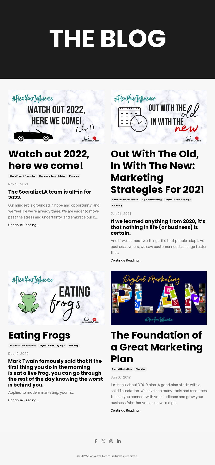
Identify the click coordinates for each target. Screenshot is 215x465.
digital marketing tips (178, 200)
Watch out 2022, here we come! (49, 160)
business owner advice (52, 176)
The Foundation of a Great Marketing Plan (157, 347)
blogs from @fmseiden (23, 176)
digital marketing (152, 200)
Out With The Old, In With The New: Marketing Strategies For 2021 (157, 171)
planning (74, 176)
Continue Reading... (23, 225)
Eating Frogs (39, 335)
